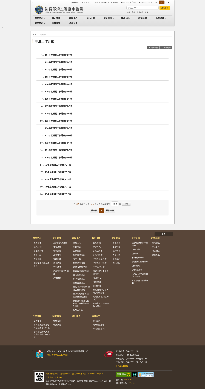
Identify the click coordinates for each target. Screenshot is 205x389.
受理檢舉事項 (138, 257)
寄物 (133, 12)
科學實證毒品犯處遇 (61, 272)
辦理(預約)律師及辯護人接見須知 (81, 288)
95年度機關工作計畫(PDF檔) (58, 194)
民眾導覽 (160, 18)
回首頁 (95, 2)
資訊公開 (90, 18)
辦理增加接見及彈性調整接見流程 (81, 295)
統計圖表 (56, 23)
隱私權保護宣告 (52, 374)
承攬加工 (73, 23)
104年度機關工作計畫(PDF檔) (59, 128)
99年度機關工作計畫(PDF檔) (58, 164)
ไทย (134, 2)
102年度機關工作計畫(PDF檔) (59, 142)
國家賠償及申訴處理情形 (101, 272)
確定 (126, 204)
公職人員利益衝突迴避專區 (140, 275)
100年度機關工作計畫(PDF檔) (59, 157)
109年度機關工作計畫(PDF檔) (59, 91)
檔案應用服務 (79, 263)
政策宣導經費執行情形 (101, 297)
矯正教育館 (38, 251)
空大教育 (57, 267)
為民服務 (73, 18)
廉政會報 (136, 265)
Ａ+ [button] (167, 2)
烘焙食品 (156, 242)
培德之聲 (57, 251)
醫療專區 (39, 23)
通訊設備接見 (79, 255)
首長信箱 (37, 259)
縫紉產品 (156, 255)
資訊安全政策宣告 (79, 374)
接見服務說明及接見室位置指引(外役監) (42, 334)
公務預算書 (98, 255)
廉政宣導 (136, 249)
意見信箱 (114, 2)
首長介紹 (37, 255)
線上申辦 (91, 374)
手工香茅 (156, 246)
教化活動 (57, 263)
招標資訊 (97, 277)
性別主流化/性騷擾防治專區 (101, 304)
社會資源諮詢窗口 (81, 271)
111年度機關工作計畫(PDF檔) (59, 76)
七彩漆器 (156, 251)
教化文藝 (57, 246)
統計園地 (108, 18)
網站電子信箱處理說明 (41, 264)
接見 (128, 12)
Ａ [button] (162, 2)
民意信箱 (49, 377)
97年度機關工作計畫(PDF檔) (58, 179)
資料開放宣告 (65, 374)
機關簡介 (39, 18)
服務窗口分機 (122, 365)
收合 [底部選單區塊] (163, 234)
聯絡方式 (77, 242)
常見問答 (85, 2)
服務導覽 (97, 242)
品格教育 (57, 255)
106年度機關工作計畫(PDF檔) (59, 113)
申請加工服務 (99, 329)
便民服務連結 (79, 279)
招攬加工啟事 (99, 325)
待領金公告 (78, 310)
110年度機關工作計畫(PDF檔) (59, 84)
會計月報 (97, 246)
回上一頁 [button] (154, 48)
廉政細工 (136, 253)
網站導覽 (75, 2)
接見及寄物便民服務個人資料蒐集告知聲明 (81, 303)
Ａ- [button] (156, 2)
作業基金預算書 (100, 263)
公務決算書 (98, 251)
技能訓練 (57, 259)
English (104, 2)
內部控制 (97, 282)
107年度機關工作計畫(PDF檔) (59, 106)
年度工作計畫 (44, 41)
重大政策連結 (79, 275)
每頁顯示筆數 (104, 204)
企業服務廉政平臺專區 (140, 244)
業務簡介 (97, 321)
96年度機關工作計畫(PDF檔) (58, 186)
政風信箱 (58, 377)
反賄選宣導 (137, 269)
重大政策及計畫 (60, 242)
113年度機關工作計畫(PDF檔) (59, 62)
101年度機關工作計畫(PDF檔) (59, 149)
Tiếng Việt (125, 2)
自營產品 (140, 12)
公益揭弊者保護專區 (140, 281)
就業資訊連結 (79, 283)
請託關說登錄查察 (140, 261)
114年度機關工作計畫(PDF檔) (59, 54)
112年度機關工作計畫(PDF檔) (59, 69)
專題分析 (116, 255)
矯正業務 (56, 18)
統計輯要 (116, 251)
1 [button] (101, 210)
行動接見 (77, 251)
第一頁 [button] (94, 210)
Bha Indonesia (144, 2)
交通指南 (37, 321)
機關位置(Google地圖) (57, 355)
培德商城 (142, 18)
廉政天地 (125, 18)
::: (32, 2)
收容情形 (116, 246)
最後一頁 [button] (110, 210)
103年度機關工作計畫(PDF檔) (59, 135)
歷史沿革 (37, 242)
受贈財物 (97, 286)
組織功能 (37, 246)
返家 (146, 12)
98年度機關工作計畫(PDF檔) (58, 172)
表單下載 (77, 259)
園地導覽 (116, 242)
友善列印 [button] (167, 48)
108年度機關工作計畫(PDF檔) (59, 98)
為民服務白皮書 (80, 267)
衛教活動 (57, 325)
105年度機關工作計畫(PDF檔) (59, 120)
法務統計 (116, 259)
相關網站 (116, 263)
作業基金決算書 (100, 259)
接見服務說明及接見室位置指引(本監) (42, 326)
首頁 (34, 35)
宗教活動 (57, 277)
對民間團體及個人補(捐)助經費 (101, 291)
